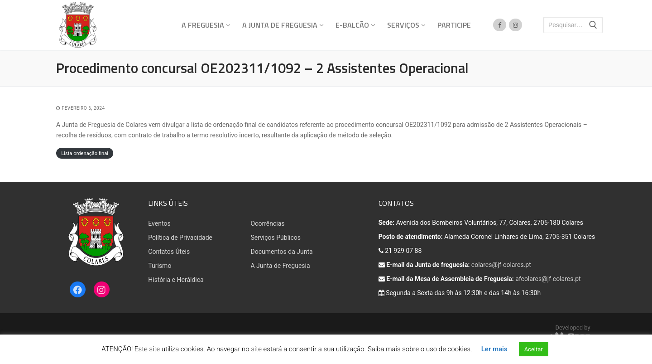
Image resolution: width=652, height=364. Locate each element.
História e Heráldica (175, 279)
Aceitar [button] (533, 349)
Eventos (159, 223)
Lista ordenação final (84, 153)
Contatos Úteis (169, 251)
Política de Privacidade (180, 237)
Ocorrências (267, 223)
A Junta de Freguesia (280, 265)
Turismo (159, 265)
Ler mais (494, 349)
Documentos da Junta (281, 251)
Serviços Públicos (275, 237)
